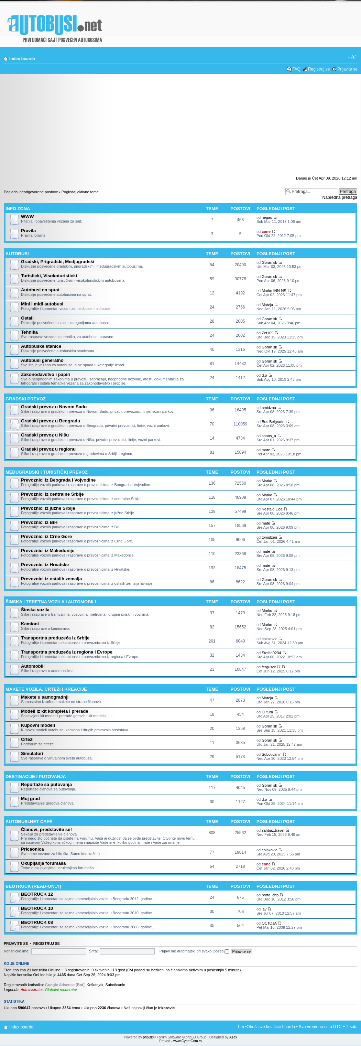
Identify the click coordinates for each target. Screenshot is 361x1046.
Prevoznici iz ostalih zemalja (51, 578)
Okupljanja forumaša (43, 863)
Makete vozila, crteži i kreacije (46, 689)
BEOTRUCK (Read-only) (33, 886)
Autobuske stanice (41, 346)
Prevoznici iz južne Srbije (48, 508)
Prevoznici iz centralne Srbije (52, 494)
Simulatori (32, 753)
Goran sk (269, 262)
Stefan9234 (271, 653)
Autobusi (17, 253)
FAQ (296, 69)
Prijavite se (347, 69)
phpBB (148, 1037)
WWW (27, 216)
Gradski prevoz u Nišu (45, 435)
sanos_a (269, 436)
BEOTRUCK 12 (37, 894)
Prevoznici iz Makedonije (47, 550)
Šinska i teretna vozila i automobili (51, 601)
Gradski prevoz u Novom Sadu (54, 406)
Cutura (267, 712)
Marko (267, 481)
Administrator (32, 990)
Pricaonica (32, 849)
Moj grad (30, 798)
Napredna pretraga (339, 197)
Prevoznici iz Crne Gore (46, 536)
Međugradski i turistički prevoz (47, 472)
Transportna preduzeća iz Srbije (55, 637)
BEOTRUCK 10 (37, 908)
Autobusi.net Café (29, 821)
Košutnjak (95, 985)
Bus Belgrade (273, 422)
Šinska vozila (35, 609)
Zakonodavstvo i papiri (45, 374)
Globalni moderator (61, 990)
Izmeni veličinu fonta (353, 57)
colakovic (269, 639)
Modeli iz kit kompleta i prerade (54, 711)
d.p (264, 375)
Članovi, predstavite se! (46, 829)
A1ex (233, 1037)
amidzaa (269, 408)
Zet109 (267, 333)
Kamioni (30, 623)
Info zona (18, 208)
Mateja (267, 305)
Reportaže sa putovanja (46, 784)
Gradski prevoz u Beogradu (50, 420)
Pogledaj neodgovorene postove (31, 192)
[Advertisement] (180, 127)
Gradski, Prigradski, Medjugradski (57, 261)
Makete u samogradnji (45, 697)
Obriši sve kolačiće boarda (271, 1026)
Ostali (27, 318)
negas (267, 217)
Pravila (28, 230)
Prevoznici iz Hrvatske (45, 564)
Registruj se (319, 69)
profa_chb (270, 895)
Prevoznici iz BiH (39, 522)
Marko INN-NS (274, 291)
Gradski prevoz (26, 398)
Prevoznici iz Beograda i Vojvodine (58, 480)
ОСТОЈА (269, 923)
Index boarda (22, 58)
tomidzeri (269, 537)
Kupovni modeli (38, 725)
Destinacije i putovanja (36, 776)
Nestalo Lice (272, 509)
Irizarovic (166, 1008)
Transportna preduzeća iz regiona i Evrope (66, 652)
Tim (240, 1026)
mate (266, 450)
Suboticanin (272, 754)
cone (266, 231)
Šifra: (93, 951)
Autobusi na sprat (40, 289)
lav (264, 909)
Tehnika (29, 332)
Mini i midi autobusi (42, 303)
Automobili (33, 666)
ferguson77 (271, 667)
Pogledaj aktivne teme (80, 192)
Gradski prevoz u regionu (48, 449)
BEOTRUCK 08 (37, 922)
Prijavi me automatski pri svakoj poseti (194, 951)
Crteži (27, 739)
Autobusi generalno (42, 360)
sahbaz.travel (273, 830)
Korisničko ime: (17, 951)
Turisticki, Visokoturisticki (49, 275)
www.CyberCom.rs (187, 1041)
